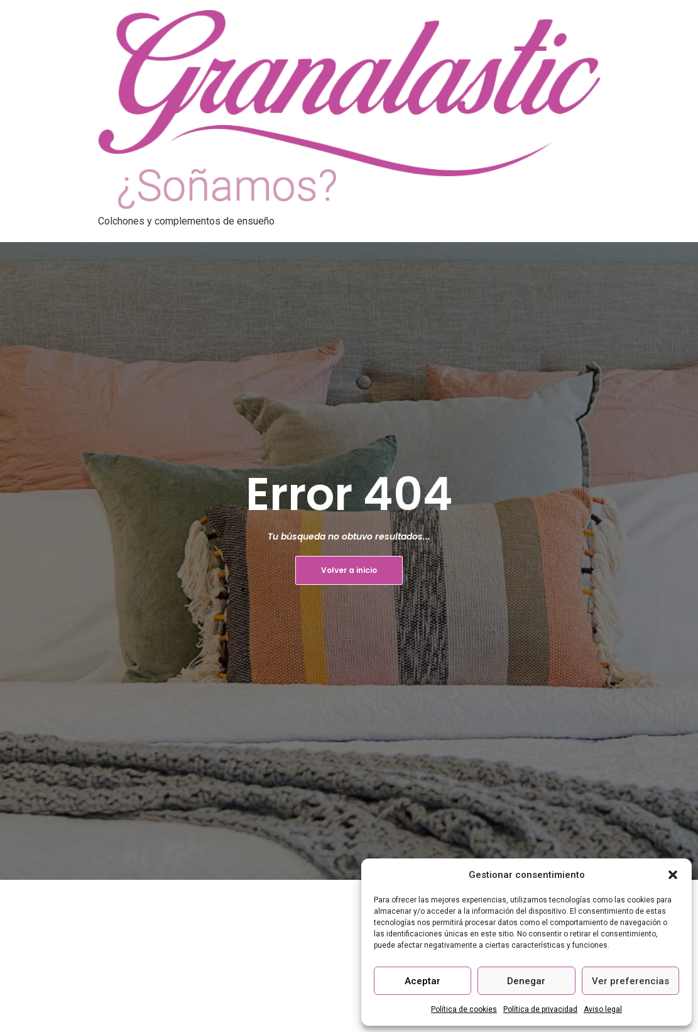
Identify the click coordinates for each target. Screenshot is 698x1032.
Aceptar (422, 981)
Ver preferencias (630, 981)
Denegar (526, 981)
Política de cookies (464, 1009)
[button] (673, 874)
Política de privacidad (540, 1009)
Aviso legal (603, 1009)
